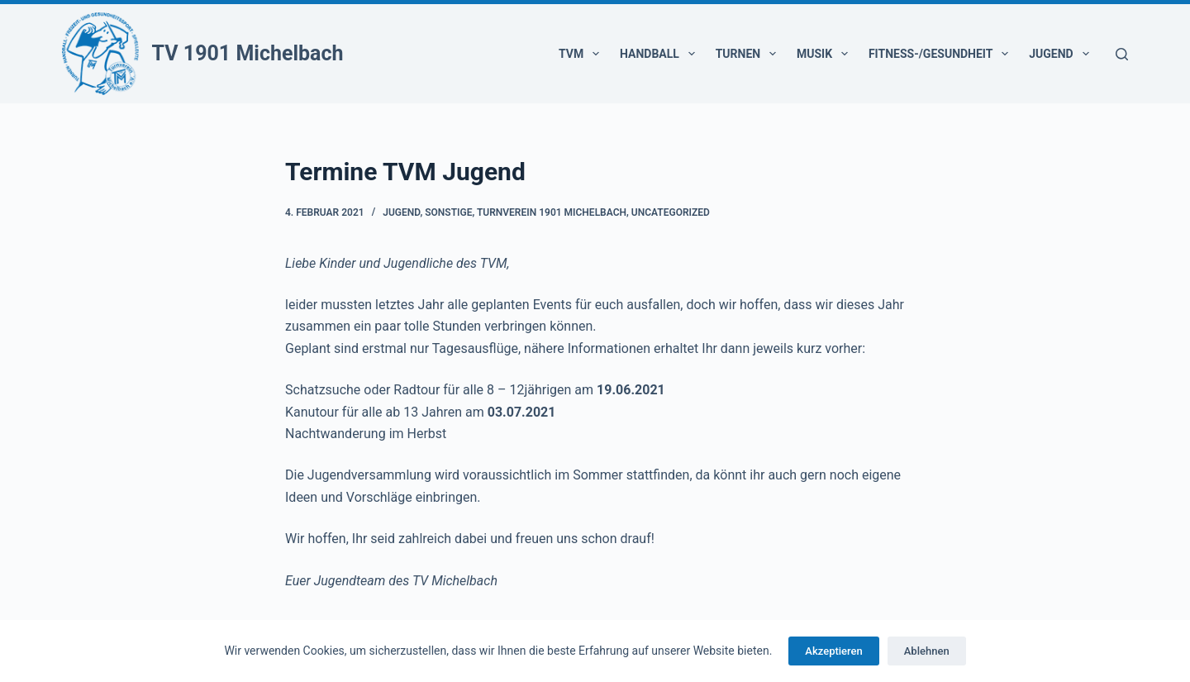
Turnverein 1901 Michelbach (551, 212)
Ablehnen (927, 651)
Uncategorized (670, 212)
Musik (825, 54)
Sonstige (448, 212)
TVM (582, 54)
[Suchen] (1122, 54)
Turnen (749, 54)
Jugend (1062, 54)
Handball (661, 54)
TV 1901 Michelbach (248, 53)
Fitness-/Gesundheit (942, 54)
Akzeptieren (833, 651)
